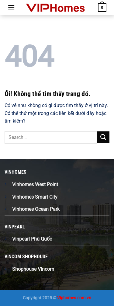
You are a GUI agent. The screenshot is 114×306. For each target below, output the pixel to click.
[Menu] (11, 7)
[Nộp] (103, 137)
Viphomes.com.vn (74, 298)
